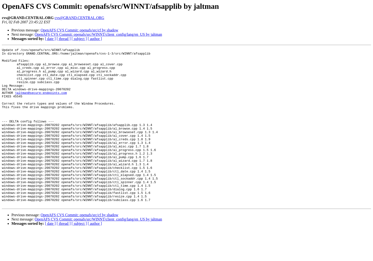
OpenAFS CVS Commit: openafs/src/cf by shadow (79, 30)
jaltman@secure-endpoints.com (41, 102)
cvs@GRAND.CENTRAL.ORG (79, 18)
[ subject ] (79, 39)
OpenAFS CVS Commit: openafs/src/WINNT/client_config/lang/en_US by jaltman (98, 34)
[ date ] (50, 39)
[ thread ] (64, 39)
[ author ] (95, 39)
